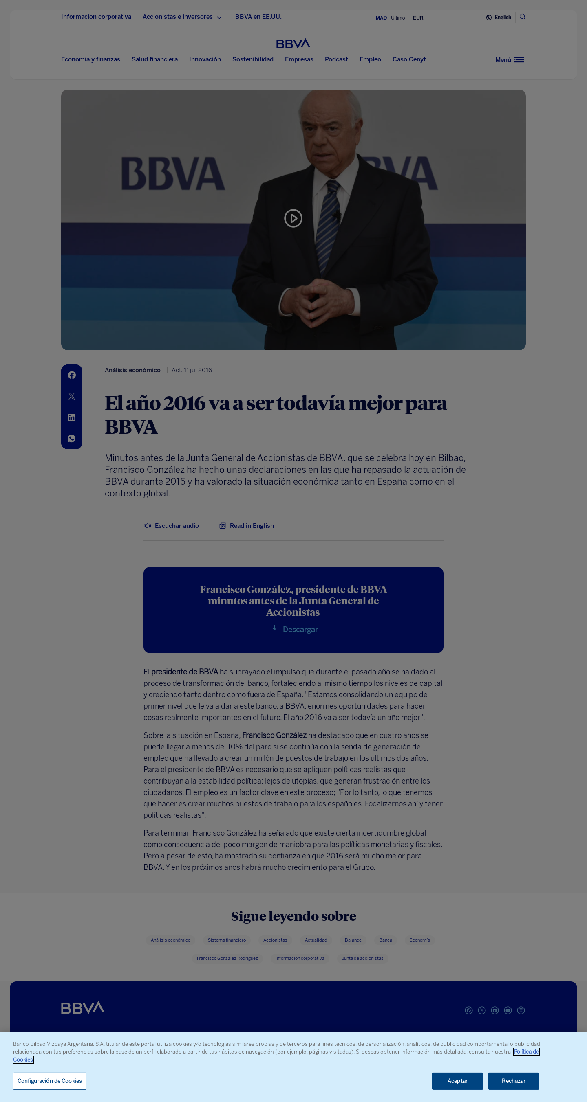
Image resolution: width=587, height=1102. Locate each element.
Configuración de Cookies (50, 1081)
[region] (293, 1067)
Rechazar (513, 1081)
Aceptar (458, 1081)
